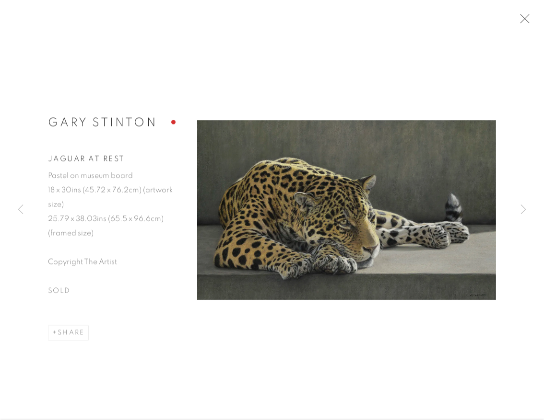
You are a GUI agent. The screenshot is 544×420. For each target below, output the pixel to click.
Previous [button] (20, 210)
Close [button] (526, 21)
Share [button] (71, 335)
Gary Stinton (102, 126)
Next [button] (523, 210)
